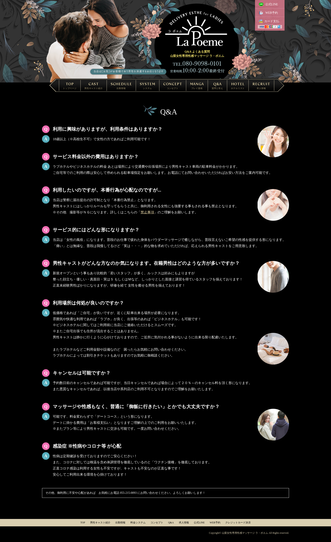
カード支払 (271, 21)
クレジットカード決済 (238, 522)
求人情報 (184, 522)
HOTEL (238, 85)
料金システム (138, 522)
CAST (93, 85)
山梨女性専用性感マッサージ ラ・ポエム (245, 532)
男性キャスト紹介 (100, 522)
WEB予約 (271, 12)
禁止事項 (147, 212)
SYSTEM (147, 85)
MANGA (197, 85)
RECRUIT (261, 85)
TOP (70, 85)
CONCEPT (172, 85)
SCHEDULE (121, 85)
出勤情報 (120, 522)
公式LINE (271, 4)
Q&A (217, 85)
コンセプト (157, 522)
